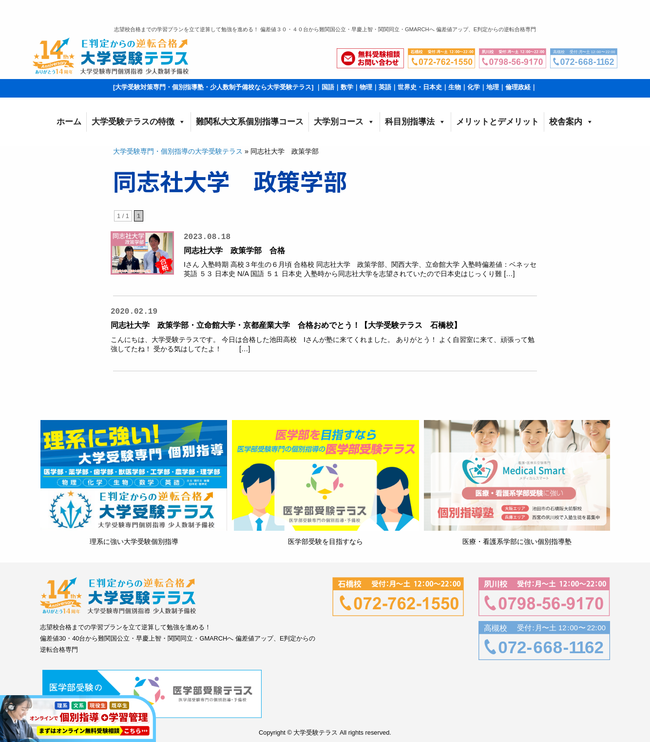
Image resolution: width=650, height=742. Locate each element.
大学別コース (344, 122)
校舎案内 (571, 122)
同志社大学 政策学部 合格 (234, 250)
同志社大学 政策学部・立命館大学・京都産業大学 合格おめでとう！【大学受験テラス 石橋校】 (286, 325)
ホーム (69, 121)
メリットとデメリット (497, 121)
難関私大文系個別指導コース (250, 121)
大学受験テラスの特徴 (139, 122)
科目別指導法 (415, 122)
